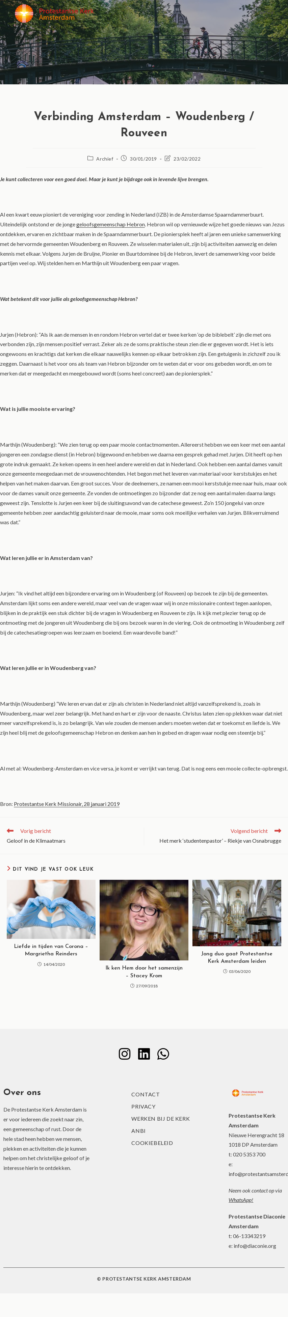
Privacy (143, 1106)
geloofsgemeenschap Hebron (110, 224)
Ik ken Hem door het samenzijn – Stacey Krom (144, 971)
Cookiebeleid (152, 1143)
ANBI (138, 1131)
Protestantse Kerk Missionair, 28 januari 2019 (67, 804)
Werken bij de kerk (160, 1119)
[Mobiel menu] (263, 13)
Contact (145, 1094)
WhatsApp (240, 1200)
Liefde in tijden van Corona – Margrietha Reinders (51, 950)
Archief (104, 159)
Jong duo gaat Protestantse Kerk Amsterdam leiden (236, 957)
